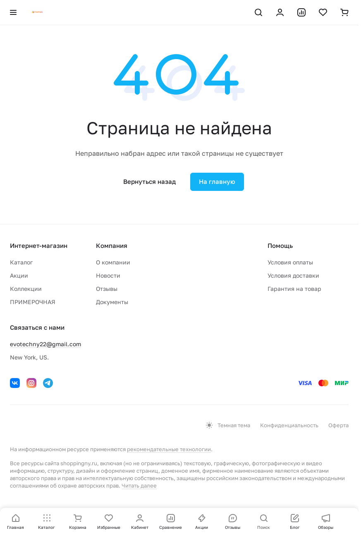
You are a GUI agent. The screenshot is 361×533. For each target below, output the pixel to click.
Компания (111, 245)
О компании (113, 262)
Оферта (338, 425)
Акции (19, 275)
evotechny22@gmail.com (45, 343)
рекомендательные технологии (169, 449)
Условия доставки (293, 275)
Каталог (21, 262)
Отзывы (106, 288)
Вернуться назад (149, 181)
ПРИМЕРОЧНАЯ (32, 301)
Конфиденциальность (289, 425)
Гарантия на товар (294, 288)
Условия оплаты (290, 262)
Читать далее (139, 485)
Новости (108, 275)
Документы (112, 301)
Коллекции (26, 288)
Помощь (280, 245)
